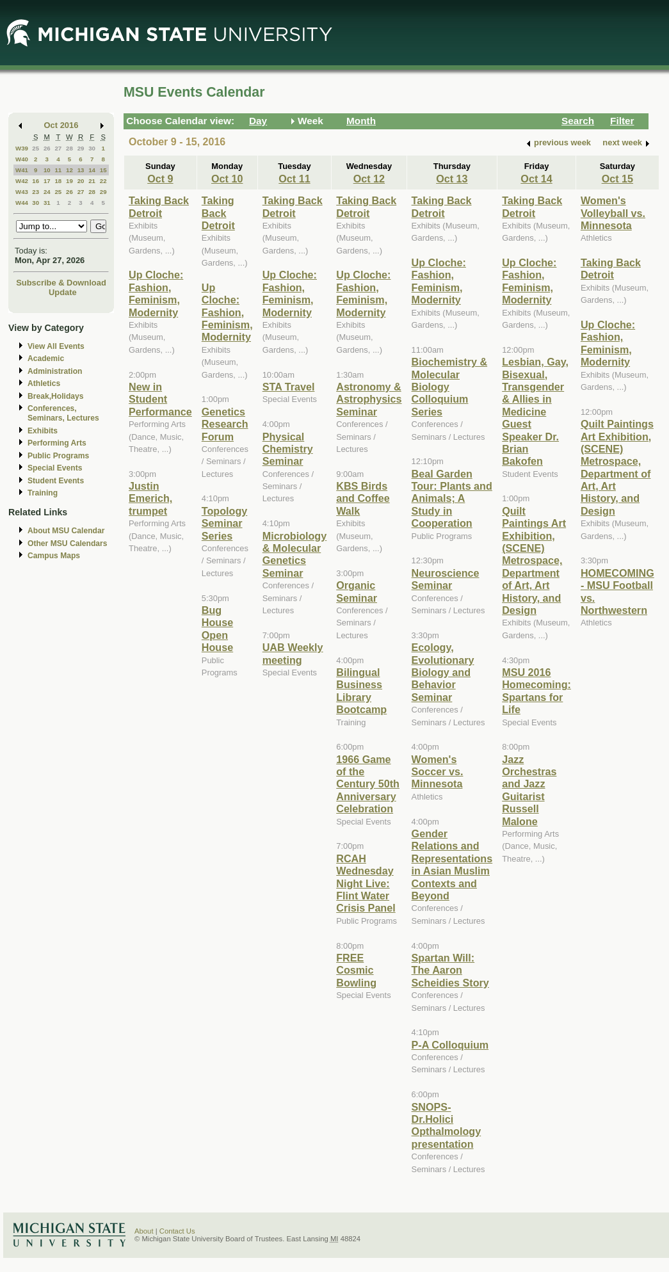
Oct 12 (369, 178)
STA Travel (288, 386)
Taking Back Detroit (159, 206)
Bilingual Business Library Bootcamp (361, 690)
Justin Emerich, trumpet (150, 498)
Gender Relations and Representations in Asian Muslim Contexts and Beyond (452, 864)
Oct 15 (617, 178)
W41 (21, 169)
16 (35, 180)
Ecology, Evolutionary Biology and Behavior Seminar (443, 672)
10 (47, 169)
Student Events (56, 480)
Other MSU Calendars (68, 543)
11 (57, 169)
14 (91, 169)
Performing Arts (57, 443)
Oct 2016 (61, 125)
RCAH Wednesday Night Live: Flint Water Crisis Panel (366, 883)
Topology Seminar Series (225, 523)
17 (47, 180)
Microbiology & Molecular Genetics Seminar (294, 554)
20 (81, 180)
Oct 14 (536, 178)
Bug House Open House (217, 628)
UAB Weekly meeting (292, 653)
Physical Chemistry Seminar (287, 449)
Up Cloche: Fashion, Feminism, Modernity (156, 293)
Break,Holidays (56, 396)
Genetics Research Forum (225, 424)
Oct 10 (227, 178)
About (144, 1231)
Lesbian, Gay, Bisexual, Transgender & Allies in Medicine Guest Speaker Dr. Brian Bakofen (535, 411)
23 (35, 191)
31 (47, 202)
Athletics (44, 383)
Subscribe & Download (61, 282)
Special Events (55, 467)
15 (103, 169)
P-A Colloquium (450, 1045)
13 (81, 169)
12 (69, 169)
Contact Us (177, 1231)
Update (63, 292)
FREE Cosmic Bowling (356, 970)
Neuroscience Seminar (446, 579)
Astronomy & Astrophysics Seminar (368, 399)
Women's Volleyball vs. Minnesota (613, 213)
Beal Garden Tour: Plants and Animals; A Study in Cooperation (452, 498)
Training (43, 492)
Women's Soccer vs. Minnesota (437, 771)
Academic (46, 358)
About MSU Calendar (66, 530)
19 (69, 180)
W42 (21, 180)
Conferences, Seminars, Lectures (63, 413)
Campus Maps (54, 555)
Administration (55, 371)
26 (47, 148)
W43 (21, 191)
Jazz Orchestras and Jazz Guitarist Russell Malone (529, 790)
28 (69, 148)
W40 (21, 159)
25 (35, 148)
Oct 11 (294, 178)
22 (103, 180)
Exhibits (43, 430)
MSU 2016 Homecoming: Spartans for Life (536, 690)
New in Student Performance (160, 399)
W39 (21, 148)
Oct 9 (160, 178)
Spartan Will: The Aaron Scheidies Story (450, 970)
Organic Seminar (356, 591)
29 (81, 148)
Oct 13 (451, 178)
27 (57, 148)
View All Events (56, 346)
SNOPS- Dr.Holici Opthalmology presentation (446, 1125)
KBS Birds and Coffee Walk (362, 498)
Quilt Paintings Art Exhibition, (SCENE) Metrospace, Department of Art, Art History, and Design (534, 560)
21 (91, 180)
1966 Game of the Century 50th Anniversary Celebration (367, 784)
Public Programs (58, 455)
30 (91, 148)
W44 (21, 202)
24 (47, 191)
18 (57, 180)
